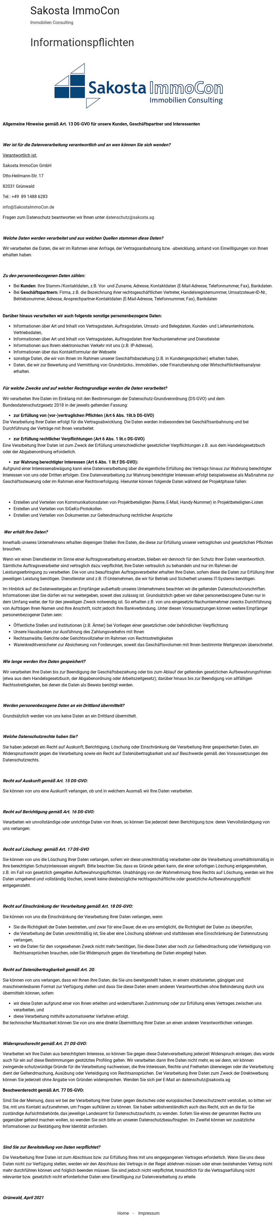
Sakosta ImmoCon (75, 10)
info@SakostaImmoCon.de (28, 207)
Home (123, 1213)
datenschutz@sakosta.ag (130, 217)
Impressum (149, 1213)
